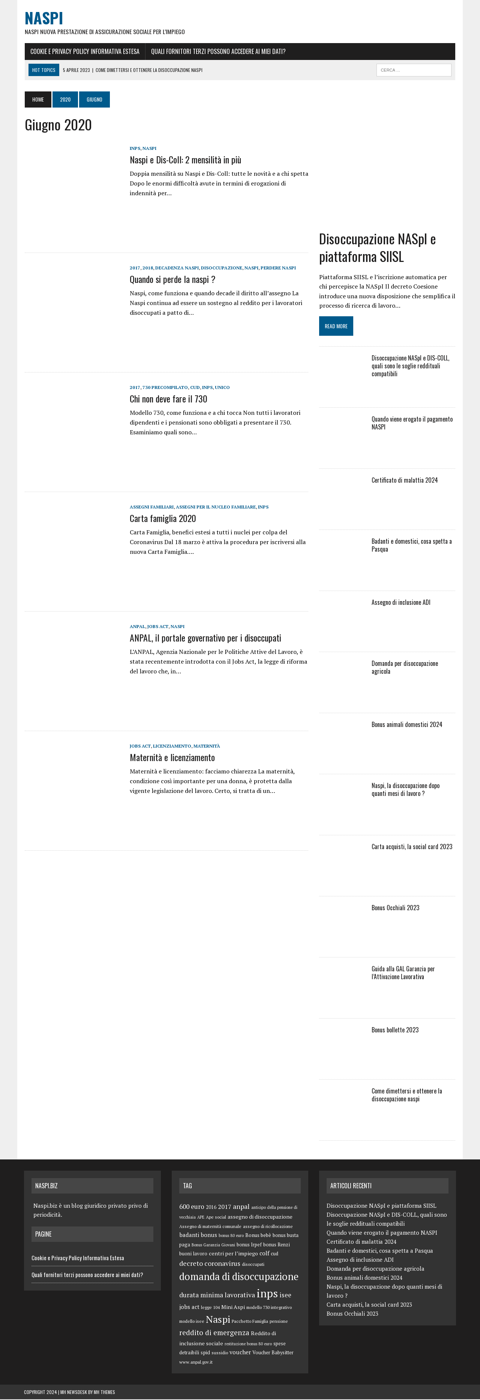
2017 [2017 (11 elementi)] (224, 1207)
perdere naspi (277, 268)
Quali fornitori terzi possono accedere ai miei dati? (217, 51)
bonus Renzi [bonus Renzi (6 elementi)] (276, 1245)
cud (194, 387)
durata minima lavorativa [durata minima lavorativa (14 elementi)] (217, 1295)
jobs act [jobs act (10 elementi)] (189, 1307)
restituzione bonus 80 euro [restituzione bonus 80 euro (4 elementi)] (248, 1344)
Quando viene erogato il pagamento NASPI (412, 423)
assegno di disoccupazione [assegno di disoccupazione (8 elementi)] (260, 1217)
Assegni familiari (151, 507)
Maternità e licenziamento (171, 757)
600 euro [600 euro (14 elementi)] (191, 1207)
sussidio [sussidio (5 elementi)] (220, 1353)
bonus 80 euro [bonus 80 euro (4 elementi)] (231, 1236)
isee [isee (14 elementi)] (285, 1295)
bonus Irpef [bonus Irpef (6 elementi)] (249, 1245)
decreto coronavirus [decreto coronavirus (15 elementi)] (209, 1263)
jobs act (157, 627)
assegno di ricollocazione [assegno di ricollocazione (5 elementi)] (268, 1227)
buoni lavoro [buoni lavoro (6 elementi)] (193, 1254)
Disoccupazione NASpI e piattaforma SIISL (377, 247)
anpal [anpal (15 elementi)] (241, 1207)
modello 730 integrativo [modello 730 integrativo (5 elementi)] (269, 1308)
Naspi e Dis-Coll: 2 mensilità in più (184, 159)
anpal (136, 627)
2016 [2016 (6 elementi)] (211, 1208)
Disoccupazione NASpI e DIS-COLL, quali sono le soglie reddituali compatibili (410, 366)
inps (134, 148)
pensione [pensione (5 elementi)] (279, 1321)
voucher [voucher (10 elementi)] (240, 1353)
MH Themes (104, 1393)
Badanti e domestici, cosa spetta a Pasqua (412, 545)
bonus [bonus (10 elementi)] (209, 1235)
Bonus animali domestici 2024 (407, 725)
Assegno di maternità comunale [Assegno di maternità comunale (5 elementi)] (210, 1227)
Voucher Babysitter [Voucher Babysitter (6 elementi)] (273, 1353)
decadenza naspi (176, 268)
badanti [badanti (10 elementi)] (189, 1235)
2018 (147, 268)
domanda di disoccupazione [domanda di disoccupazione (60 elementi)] (238, 1277)
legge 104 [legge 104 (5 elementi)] (210, 1308)
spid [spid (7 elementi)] (205, 1353)
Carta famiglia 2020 (162, 518)
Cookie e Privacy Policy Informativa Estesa (84, 51)
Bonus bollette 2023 (395, 1030)
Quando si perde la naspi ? (172, 279)
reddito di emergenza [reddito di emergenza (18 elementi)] (214, 1333)
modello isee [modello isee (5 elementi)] (191, 1321)
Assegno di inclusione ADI (401, 602)
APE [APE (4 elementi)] (200, 1218)
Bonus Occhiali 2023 (395, 908)
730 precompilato (164, 387)
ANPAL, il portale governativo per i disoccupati (204, 638)
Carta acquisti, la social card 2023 (412, 847)
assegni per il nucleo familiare (215, 507)
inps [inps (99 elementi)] (267, 1294)
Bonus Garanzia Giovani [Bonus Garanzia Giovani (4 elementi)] (213, 1245)
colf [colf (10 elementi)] (264, 1254)
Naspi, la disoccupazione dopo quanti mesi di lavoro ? (414, 790)
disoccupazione (221, 268)
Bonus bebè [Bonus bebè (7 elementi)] (258, 1235)
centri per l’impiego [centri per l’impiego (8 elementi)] (233, 1254)
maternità (206, 746)
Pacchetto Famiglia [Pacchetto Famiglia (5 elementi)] (250, 1321)
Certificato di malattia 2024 (405, 480)
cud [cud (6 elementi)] (274, 1254)
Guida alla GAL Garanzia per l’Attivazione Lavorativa (403, 973)
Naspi (149, 148)
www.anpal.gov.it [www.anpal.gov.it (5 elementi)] (196, 1363)
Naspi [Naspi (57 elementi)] (218, 1319)
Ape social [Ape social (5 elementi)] (216, 1218)
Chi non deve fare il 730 (168, 398)
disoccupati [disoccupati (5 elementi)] (253, 1265)
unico (221, 387)
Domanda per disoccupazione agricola (405, 668)
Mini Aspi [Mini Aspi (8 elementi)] (233, 1307)
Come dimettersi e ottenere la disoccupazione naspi (407, 1095)
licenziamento (171, 746)
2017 (134, 268)
